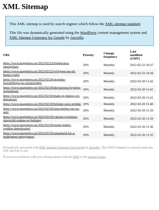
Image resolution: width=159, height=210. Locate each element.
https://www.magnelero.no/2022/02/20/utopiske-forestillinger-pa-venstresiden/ (34, 81)
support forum (97, 156)
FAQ (76, 156)
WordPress (88, 32)
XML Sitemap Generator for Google (37, 37)
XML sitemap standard (122, 24)
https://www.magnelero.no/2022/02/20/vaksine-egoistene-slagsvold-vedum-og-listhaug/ (40, 118)
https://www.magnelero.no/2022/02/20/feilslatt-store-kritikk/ (42, 104)
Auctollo (77, 37)
